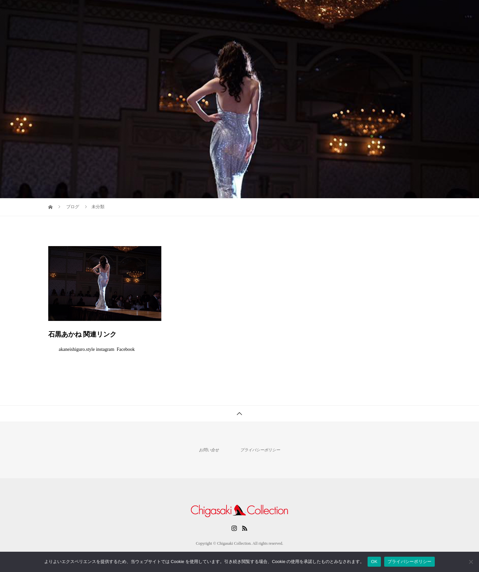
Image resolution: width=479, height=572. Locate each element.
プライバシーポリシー (260, 450)
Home (330, 11)
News (388, 11)
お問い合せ (209, 450)
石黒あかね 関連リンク (82, 334)
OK (374, 561)
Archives (359, 11)
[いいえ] (470, 561)
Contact (415, 11)
